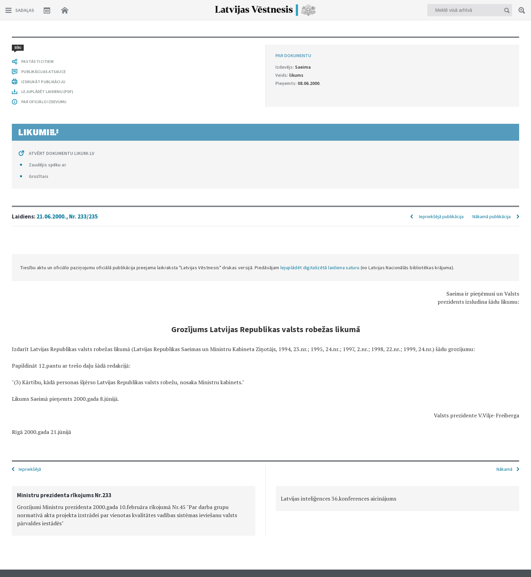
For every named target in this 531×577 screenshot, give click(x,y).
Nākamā (504, 469)
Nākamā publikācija (491, 216)
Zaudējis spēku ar (47, 165)
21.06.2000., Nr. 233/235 (67, 216)
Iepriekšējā (30, 469)
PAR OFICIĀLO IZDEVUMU (43, 101)
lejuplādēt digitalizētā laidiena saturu (320, 267)
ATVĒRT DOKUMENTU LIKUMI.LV (61, 153)
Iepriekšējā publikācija (441, 216)
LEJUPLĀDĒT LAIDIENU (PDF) (47, 91)
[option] (133, 511)
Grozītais (38, 176)
